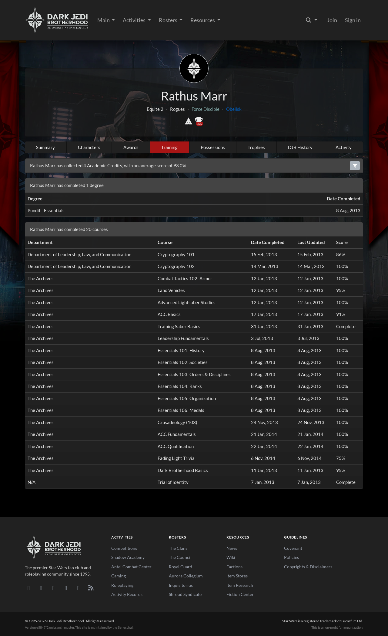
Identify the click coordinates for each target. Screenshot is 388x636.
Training (169, 147)
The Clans (178, 548)
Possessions (213, 147)
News (231, 548)
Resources (203, 20)
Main (104, 20)
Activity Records (126, 594)
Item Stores (237, 575)
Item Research (239, 585)
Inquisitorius (181, 585)
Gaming (118, 575)
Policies (291, 557)
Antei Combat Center (131, 566)
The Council (180, 557)
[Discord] (28, 587)
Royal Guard (180, 566)
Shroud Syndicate (185, 594)
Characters (89, 147)
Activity (344, 147)
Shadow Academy (128, 557)
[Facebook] (53, 587)
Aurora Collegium (186, 575)
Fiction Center (240, 594)
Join (332, 20)
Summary (45, 147)
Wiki (230, 557)
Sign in (353, 20)
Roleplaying (122, 585)
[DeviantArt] (41, 587)
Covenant (293, 548)
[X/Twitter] (78, 587)
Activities (134, 20)
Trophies (256, 147)
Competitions (124, 548)
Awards (131, 147)
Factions (234, 566)
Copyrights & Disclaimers (308, 566)
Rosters (168, 20)
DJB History (300, 147)
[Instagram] (66, 587)
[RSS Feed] (91, 587)
